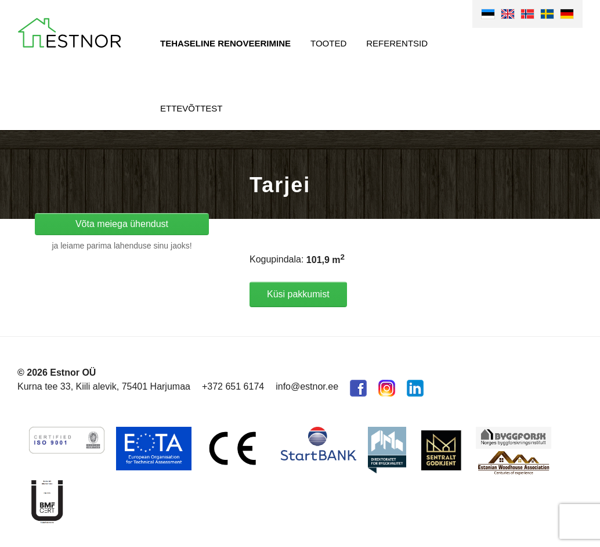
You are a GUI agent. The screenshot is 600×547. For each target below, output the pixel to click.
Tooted (328, 43)
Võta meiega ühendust (121, 224)
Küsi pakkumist (298, 294)
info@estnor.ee (307, 386)
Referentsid (397, 43)
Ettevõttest (191, 108)
